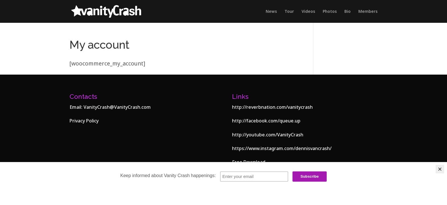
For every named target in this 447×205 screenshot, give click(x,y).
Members (367, 11)
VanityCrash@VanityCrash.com (117, 107)
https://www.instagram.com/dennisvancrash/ (282, 148)
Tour (289, 11)
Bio (347, 11)
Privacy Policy (84, 121)
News (271, 11)
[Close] (440, 169)
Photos (330, 11)
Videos (308, 11)
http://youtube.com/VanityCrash (267, 135)
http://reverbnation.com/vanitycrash (272, 107)
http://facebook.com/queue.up (266, 121)
